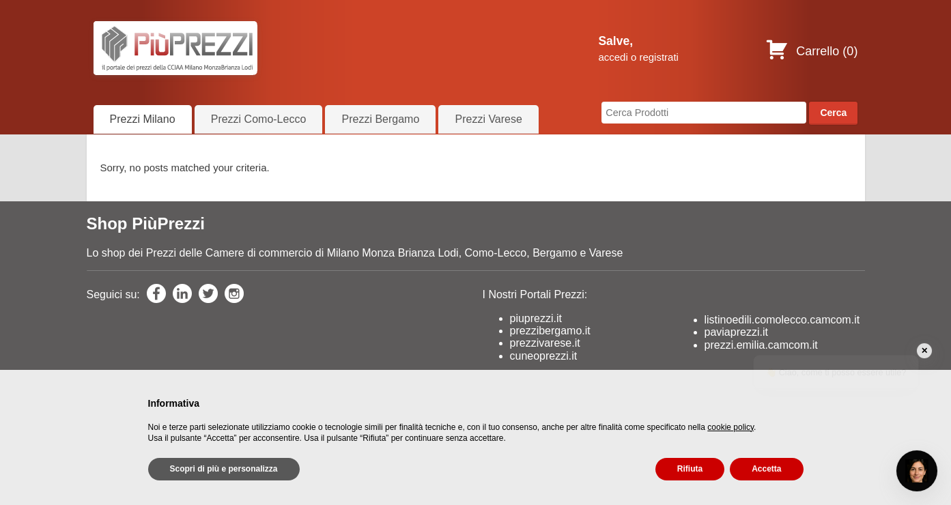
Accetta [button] (766, 469)
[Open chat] (916, 470)
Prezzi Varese (488, 119)
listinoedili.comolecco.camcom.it (782, 320)
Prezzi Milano (142, 119)
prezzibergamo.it (550, 330)
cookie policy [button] (730, 427)
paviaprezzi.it (736, 332)
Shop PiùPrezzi (146, 223)
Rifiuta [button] (689, 469)
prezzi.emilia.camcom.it (761, 345)
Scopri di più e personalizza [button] (224, 469)
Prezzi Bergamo (380, 119)
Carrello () (811, 51)
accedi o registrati (638, 57)
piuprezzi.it (536, 318)
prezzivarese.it (545, 343)
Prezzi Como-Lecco (259, 119)
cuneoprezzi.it (544, 356)
